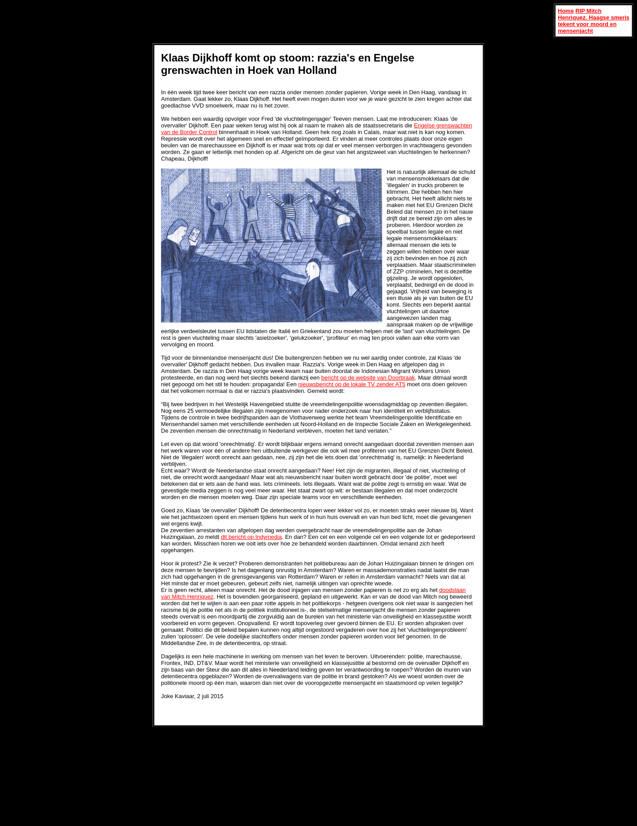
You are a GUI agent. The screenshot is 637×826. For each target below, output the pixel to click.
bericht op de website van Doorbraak (368, 377)
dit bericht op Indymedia (251, 537)
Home (566, 11)
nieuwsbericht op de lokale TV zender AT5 (351, 384)
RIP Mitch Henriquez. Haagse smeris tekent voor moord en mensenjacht (593, 21)
